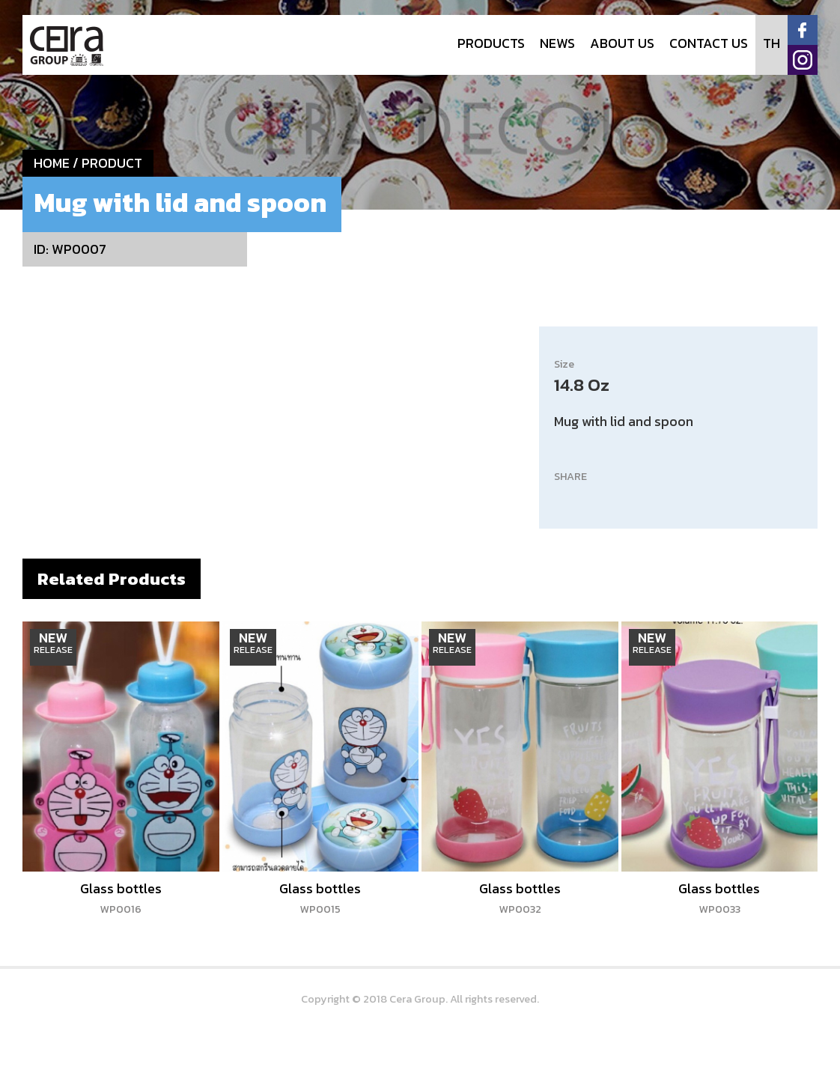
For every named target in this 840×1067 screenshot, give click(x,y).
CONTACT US (708, 43)
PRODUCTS (491, 43)
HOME (52, 163)
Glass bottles (121, 897)
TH (771, 43)
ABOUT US (622, 43)
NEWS (557, 43)
